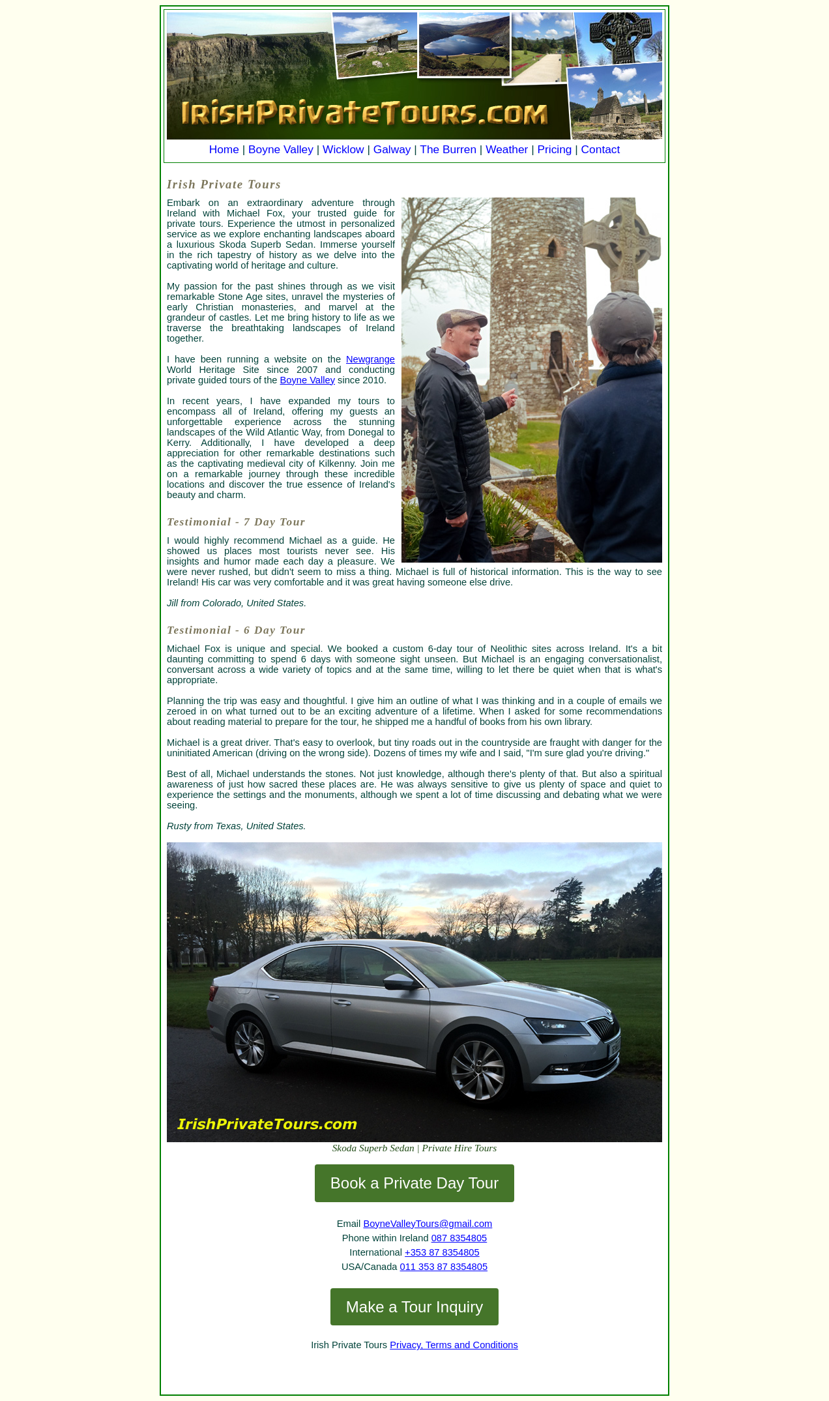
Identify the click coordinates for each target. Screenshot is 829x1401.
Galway (392, 149)
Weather (507, 149)
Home (224, 149)
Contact (600, 149)
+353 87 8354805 (442, 1252)
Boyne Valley (280, 149)
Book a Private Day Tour (414, 1183)
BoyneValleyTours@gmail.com (427, 1223)
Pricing (555, 149)
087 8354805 (459, 1238)
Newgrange (370, 359)
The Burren (448, 149)
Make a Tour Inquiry (414, 1307)
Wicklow (343, 149)
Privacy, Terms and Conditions (454, 1345)
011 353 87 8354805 (443, 1266)
